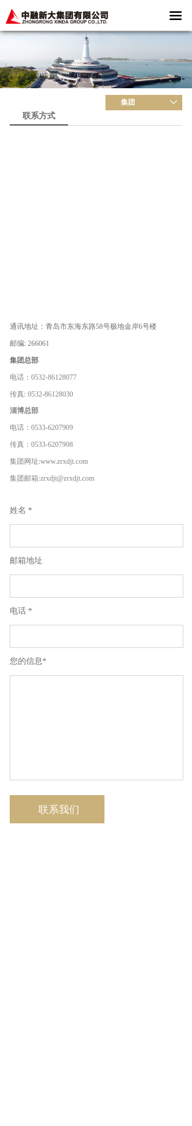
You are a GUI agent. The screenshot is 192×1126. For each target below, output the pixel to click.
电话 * (21, 610)
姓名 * (21, 510)
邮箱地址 (26, 560)
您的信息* (28, 661)
